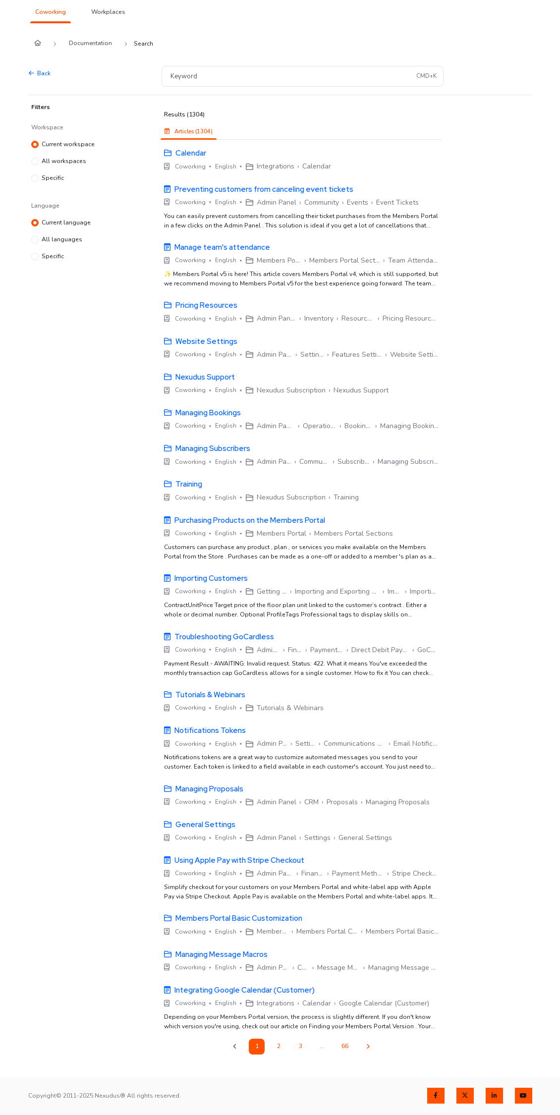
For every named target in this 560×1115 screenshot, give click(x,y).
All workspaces (64, 162)
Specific (53, 178)
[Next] (368, 1047)
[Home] (37, 44)
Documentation (90, 43)
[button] (50, 12)
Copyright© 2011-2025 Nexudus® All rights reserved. (104, 1096)
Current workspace (68, 145)
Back (40, 73)
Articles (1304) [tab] (189, 131)
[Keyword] (288, 76)
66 (344, 1046)
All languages (62, 240)
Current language (66, 223)
